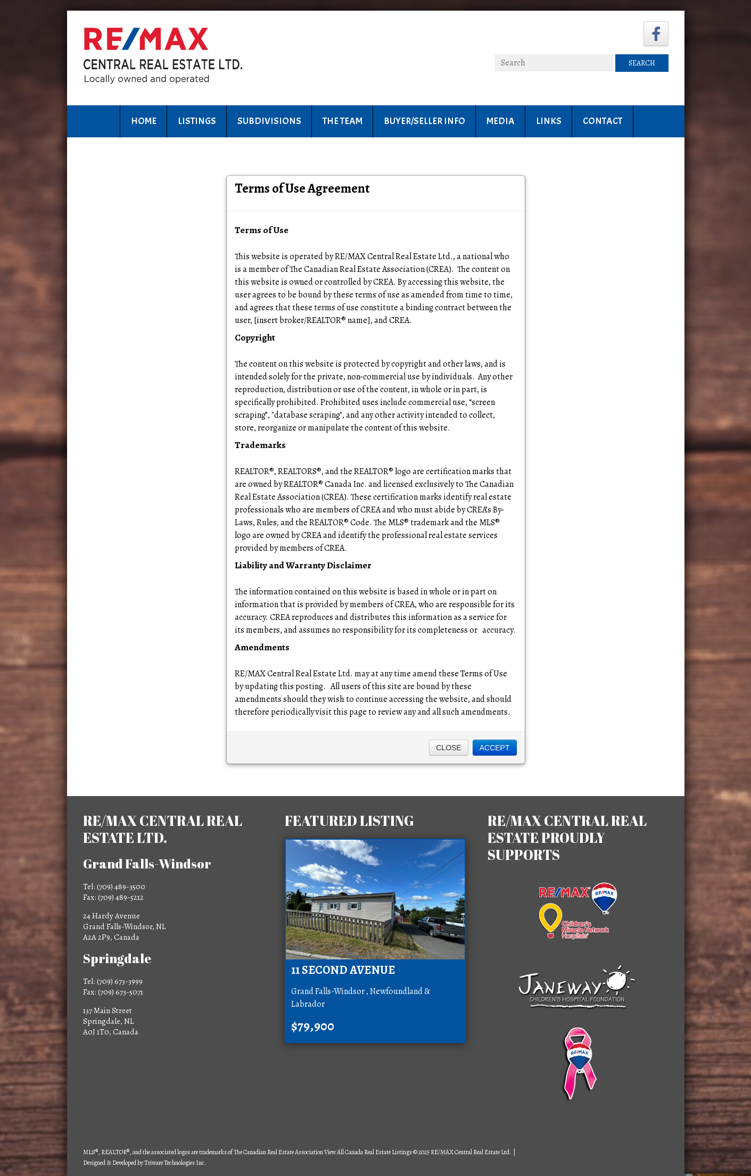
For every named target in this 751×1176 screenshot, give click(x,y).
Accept (495, 747)
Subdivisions (269, 121)
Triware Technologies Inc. (175, 1162)
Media (500, 121)
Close (448, 747)
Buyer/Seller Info (424, 121)
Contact (602, 121)
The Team (342, 121)
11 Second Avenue (343, 970)
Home (143, 121)
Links (549, 121)
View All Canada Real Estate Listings (368, 1152)
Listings (197, 121)
